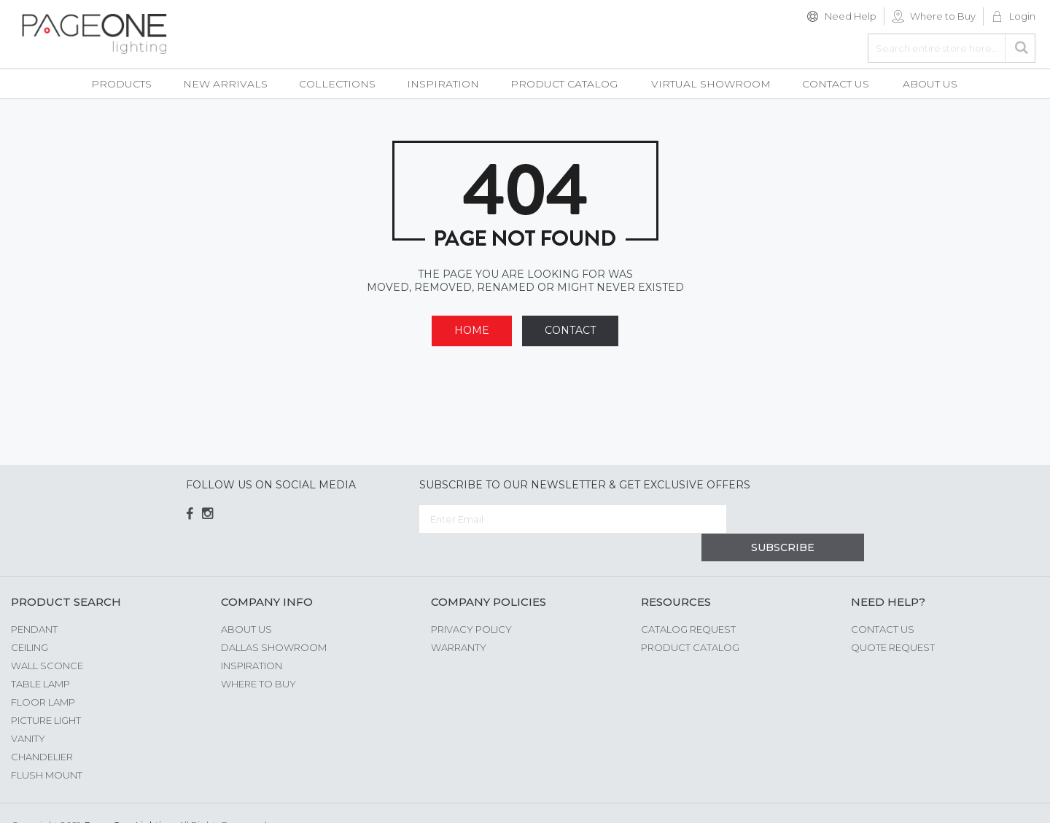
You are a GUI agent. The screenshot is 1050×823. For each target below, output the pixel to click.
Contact (570, 330)
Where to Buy (943, 16)
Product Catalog (690, 619)
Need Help (850, 16)
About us (246, 600)
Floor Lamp (43, 673)
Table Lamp (40, 655)
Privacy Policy (471, 600)
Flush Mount (46, 746)
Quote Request (893, 619)
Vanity (28, 710)
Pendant (34, 600)
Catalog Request (688, 600)
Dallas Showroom (274, 619)
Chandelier (42, 728)
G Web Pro (1013, 799)
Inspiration (251, 637)
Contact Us (882, 600)
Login (1022, 16)
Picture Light (46, 692)
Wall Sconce (47, 637)
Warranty (458, 619)
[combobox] (951, 48)
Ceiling (29, 619)
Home (471, 330)
